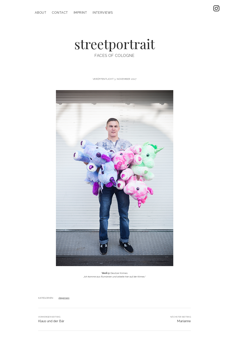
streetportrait (114, 38)
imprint (80, 12)
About (40, 12)
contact (60, 12)
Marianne (184, 315)
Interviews (102, 12)
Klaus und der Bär (51, 315)
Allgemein (63, 292)
